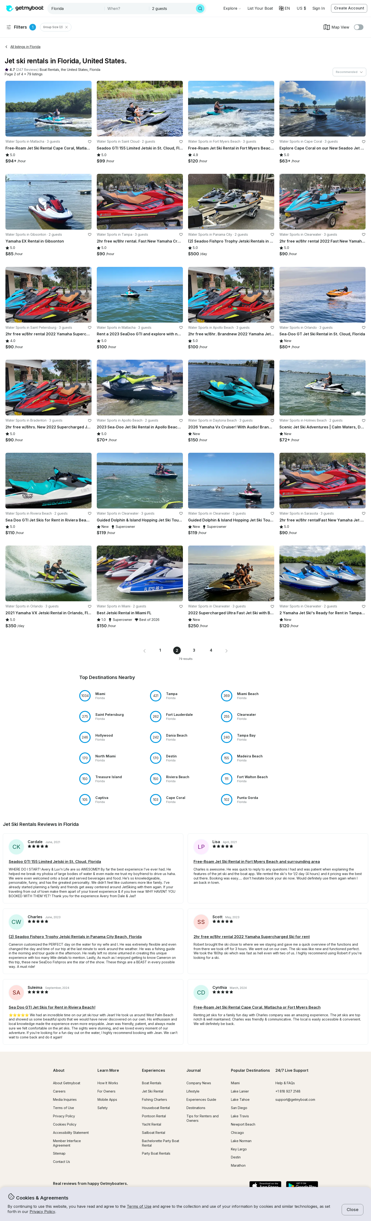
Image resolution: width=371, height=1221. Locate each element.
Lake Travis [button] (240, 1116)
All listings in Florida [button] (22, 47)
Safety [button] (102, 1108)
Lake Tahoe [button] (240, 1099)
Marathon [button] (238, 1165)
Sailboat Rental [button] (153, 1133)
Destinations (195, 1108)
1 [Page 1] (160, 650)
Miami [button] (235, 1083)
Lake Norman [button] (241, 1141)
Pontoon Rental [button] (154, 1116)
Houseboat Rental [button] (156, 1108)
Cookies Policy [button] (64, 1124)
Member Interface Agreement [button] (67, 1143)
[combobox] (76, 8)
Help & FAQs (285, 1083)
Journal (193, 1070)
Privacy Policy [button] (42, 1211)
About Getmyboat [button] (66, 1083)
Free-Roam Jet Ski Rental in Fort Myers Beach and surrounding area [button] (257, 861)
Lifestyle (192, 1091)
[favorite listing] (90, 142)
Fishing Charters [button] (154, 1099)
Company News (198, 1083)
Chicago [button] (237, 1133)
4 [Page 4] (211, 650)
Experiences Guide (201, 1099)
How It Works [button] (107, 1083)
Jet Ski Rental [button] (152, 1091)
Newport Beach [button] (243, 1124)
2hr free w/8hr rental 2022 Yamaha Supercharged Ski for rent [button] (252, 936)
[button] (260, 8)
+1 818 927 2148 (287, 1091)
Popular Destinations (250, 1070)
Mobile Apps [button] (107, 1099)
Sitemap (59, 1153)
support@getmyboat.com (295, 1099)
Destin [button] (236, 1157)
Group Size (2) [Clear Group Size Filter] (55, 27)
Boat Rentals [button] (151, 1083)
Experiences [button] (153, 1070)
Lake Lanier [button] (240, 1091)
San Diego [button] (239, 1108)
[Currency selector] (301, 8)
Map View (336, 27)
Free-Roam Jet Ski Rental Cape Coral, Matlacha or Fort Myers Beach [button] (257, 1007)
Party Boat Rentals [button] (156, 1153)
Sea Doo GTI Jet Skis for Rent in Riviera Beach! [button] (52, 1007)
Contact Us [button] (61, 1162)
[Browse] (232, 8)
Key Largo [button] (239, 1149)
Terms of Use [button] (139, 1206)
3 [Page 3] (194, 650)
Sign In (318, 8)
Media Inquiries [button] (65, 1099)
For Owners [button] (106, 1091)
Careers (59, 1091)
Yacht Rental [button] (151, 1124)
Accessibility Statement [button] (71, 1133)
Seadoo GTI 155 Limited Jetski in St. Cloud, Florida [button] (55, 861)
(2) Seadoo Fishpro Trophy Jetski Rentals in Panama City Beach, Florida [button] (75, 936)
